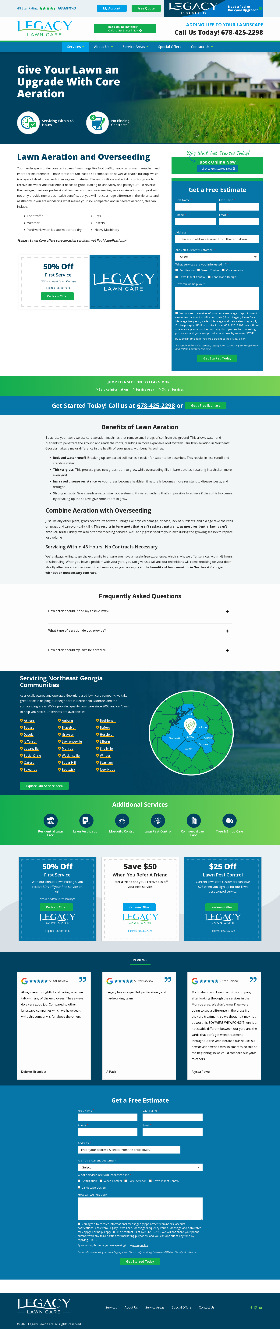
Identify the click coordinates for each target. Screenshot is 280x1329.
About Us (102, 46)
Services (74, 46)
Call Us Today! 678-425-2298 (218, 32)
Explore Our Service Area (44, 786)
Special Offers (169, 46)
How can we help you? (190, 284)
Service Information (113, 389)
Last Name (226, 200)
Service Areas (134, 46)
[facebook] (251, 1307)
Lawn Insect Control (192, 277)
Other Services (173, 389)
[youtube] (260, 1307)
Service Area (145, 389)
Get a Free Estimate (205, 405)
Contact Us (201, 46)
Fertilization (187, 270)
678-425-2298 (156, 405)
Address (180, 232)
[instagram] (255, 1307)
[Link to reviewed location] (54, 981)
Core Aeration (235, 270)
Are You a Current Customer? (194, 250)
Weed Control (210, 270)
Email (222, 215)
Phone (179, 215)
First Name (182, 200)
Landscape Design (224, 277)
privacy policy (238, 338)
